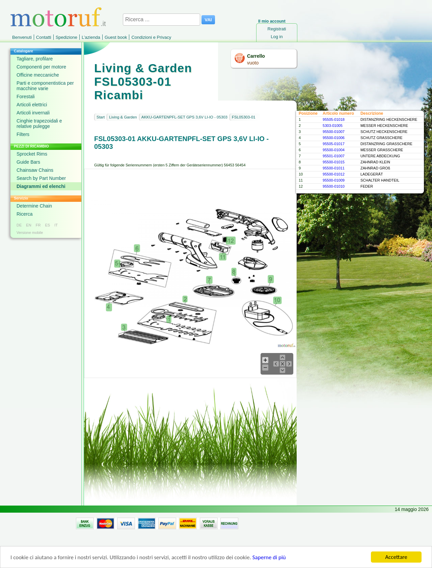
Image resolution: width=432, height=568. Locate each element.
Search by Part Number (41, 178)
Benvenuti (22, 37)
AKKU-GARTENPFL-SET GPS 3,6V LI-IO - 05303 (184, 117)
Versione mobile (30, 233)
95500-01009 (334, 180)
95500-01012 (334, 174)
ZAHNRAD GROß (375, 168)
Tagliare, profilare (35, 58)
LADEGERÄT (371, 174)
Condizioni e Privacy (151, 37)
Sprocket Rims (32, 154)
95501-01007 (334, 156)
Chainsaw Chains (35, 170)
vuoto (253, 62)
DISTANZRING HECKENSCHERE (388, 119)
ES (47, 225)
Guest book (116, 37)
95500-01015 (334, 162)
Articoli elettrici (32, 104)
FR (38, 225)
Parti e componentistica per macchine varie (45, 85)
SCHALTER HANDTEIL (379, 180)
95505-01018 (334, 119)
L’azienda (91, 37)
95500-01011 (334, 168)
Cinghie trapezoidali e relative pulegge (39, 123)
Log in (276, 36)
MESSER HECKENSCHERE (384, 126)
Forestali (26, 96)
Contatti (43, 37)
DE (19, 225)
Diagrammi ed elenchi (41, 186)
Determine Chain (34, 206)
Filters (23, 134)
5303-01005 (333, 126)
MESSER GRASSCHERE (381, 150)
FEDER (366, 186)
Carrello (256, 56)
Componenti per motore (41, 67)
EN (28, 225)
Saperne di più (269, 557)
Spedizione (66, 37)
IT (56, 225)
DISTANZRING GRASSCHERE (386, 144)
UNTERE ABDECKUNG (380, 156)
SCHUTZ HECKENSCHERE (383, 132)
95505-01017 (334, 144)
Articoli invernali (33, 112)
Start (101, 117)
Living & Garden (123, 117)
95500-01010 (334, 186)
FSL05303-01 (243, 117)
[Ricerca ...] (161, 19)
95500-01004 (334, 150)
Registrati (277, 28)
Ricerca (24, 214)
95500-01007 (334, 132)
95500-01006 (334, 138)
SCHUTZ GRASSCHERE (381, 138)
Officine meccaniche (38, 75)
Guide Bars (28, 162)
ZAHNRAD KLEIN (375, 162)
